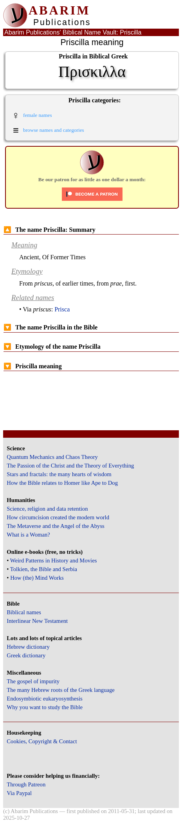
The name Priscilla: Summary (50, 229)
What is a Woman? (28, 534)
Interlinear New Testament (37, 621)
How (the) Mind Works (37, 578)
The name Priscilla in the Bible (50, 327)
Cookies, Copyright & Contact (42, 741)
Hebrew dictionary (28, 647)
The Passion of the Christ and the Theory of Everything (70, 465)
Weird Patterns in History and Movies (53, 560)
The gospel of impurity (33, 681)
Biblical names (24, 612)
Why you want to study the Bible (45, 707)
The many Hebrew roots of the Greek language (61, 690)
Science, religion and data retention (47, 509)
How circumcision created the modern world (58, 517)
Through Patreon (26, 784)
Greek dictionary (26, 655)
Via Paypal (19, 793)
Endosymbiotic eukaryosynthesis (44, 698)
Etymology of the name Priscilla (52, 346)
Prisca (62, 309)
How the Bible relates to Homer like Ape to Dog (62, 483)
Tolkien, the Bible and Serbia (43, 569)
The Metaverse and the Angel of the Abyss (56, 526)
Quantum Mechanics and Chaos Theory (52, 457)
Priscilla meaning (33, 366)
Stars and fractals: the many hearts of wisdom (59, 474)
